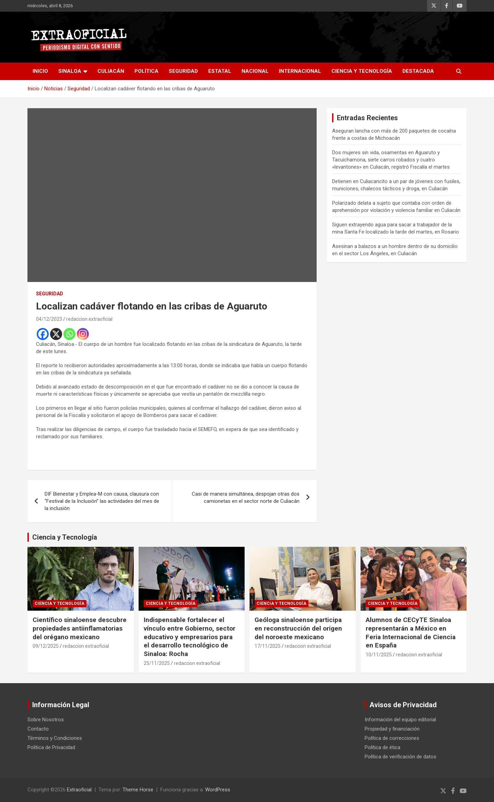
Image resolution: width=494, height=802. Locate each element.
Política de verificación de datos (400, 757)
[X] (56, 334)
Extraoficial (79, 790)
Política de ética (382, 747)
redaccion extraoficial (89, 319)
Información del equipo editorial (400, 719)
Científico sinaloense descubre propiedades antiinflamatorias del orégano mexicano (80, 628)
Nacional (255, 71)
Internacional (300, 71)
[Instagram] (83, 334)
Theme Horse (137, 790)
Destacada (418, 71)
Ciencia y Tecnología (361, 71)
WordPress (217, 790)
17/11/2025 (268, 646)
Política (146, 71)
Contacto (38, 729)
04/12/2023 (49, 319)
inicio (40, 71)
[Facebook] (43, 334)
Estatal (219, 71)
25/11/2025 (157, 663)
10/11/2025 (379, 654)
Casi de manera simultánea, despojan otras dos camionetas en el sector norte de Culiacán (245, 497)
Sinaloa (69, 71)
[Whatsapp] (69, 334)
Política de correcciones (392, 738)
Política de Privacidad (51, 747)
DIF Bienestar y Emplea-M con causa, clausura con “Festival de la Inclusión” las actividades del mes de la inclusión (102, 501)
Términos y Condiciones (54, 738)
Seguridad (183, 71)
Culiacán (110, 71)
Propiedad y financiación (392, 729)
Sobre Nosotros (45, 719)
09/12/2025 (46, 646)
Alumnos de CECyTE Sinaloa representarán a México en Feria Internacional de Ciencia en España (411, 632)
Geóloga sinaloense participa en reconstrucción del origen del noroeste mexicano (298, 628)
